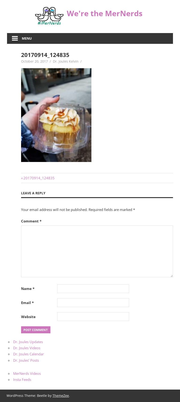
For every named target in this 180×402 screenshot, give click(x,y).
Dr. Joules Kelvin (66, 61)
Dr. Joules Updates (28, 341)
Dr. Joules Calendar (28, 354)
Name (27, 288)
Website (28, 316)
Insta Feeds (22, 379)
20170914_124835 (39, 178)
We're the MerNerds (104, 13)
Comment (31, 221)
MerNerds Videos (27, 373)
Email (27, 302)
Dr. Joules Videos (26, 348)
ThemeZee (60, 395)
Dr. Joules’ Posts (26, 360)
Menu (27, 38)
